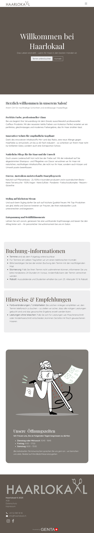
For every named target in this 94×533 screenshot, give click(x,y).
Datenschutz (11, 503)
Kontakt (58, 58)
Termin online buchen (41, 58)
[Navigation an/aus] (86, 3)
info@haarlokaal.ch (17, 516)
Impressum (10, 506)
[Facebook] (13, 521)
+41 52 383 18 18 (16, 513)
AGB (7, 500)
